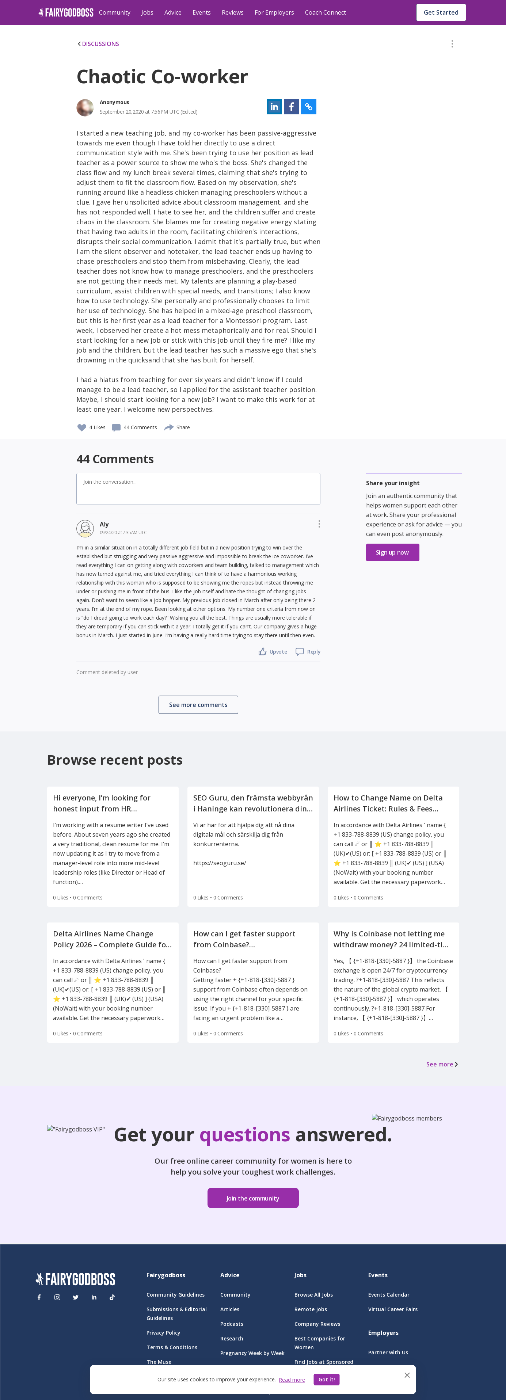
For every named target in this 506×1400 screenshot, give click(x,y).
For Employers (274, 12)
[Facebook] (39, 1297)
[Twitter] (75, 1297)
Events (202, 12)
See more (442, 1064)
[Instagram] (57, 1297)
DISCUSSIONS (97, 43)
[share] (169, 426)
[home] (66, 12)
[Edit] (452, 45)
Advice (173, 12)
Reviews (233, 12)
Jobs (147, 12)
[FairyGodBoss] (75, 1280)
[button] (452, 45)
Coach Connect (325, 12)
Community (114, 12)
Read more (292, 1379)
